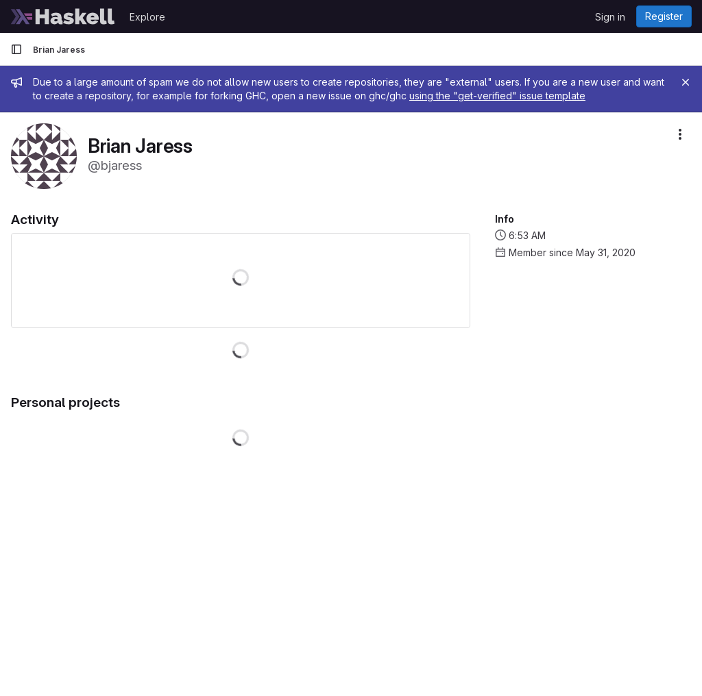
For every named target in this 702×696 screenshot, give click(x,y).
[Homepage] (63, 16)
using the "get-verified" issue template (497, 95)
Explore (147, 17)
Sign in (610, 17)
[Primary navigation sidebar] (16, 49)
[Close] (685, 82)
